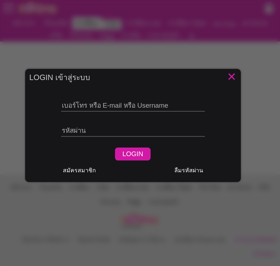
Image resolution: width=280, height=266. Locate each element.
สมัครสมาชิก (79, 170)
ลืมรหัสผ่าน (188, 170)
